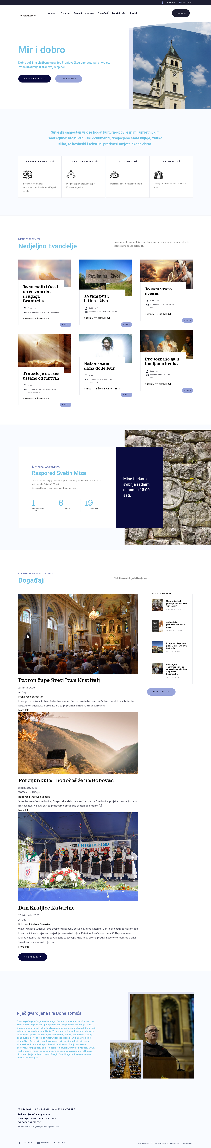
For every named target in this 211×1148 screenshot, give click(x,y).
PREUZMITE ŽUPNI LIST (36, 318)
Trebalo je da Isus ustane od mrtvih (41, 376)
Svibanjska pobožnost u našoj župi (175, 624)
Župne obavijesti (160, 1143)
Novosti (51, 13)
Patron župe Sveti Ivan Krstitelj (59, 680)
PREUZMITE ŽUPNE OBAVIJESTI (102, 388)
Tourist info (118, 13)
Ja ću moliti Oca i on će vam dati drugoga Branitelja (40, 294)
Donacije (181, 13)
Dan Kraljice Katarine (46, 908)
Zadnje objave (162, 594)
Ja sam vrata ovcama (158, 291)
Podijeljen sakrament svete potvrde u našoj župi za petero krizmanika (176, 669)
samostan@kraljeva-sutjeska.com (42, 1126)
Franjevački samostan (30, 696)
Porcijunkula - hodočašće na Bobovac (66, 780)
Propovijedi (143, 1143)
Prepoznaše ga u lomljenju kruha (162, 361)
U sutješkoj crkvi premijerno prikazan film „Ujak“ (176, 603)
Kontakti (134, 13)
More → (65, 325)
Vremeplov (175, 1143)
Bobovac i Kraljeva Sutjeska (34, 796)
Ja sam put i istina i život (97, 298)
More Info (23, 710)
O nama (65, 13)
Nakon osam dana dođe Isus (99, 366)
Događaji (103, 13)
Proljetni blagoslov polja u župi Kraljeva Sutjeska (176, 645)
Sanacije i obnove (84, 13)
